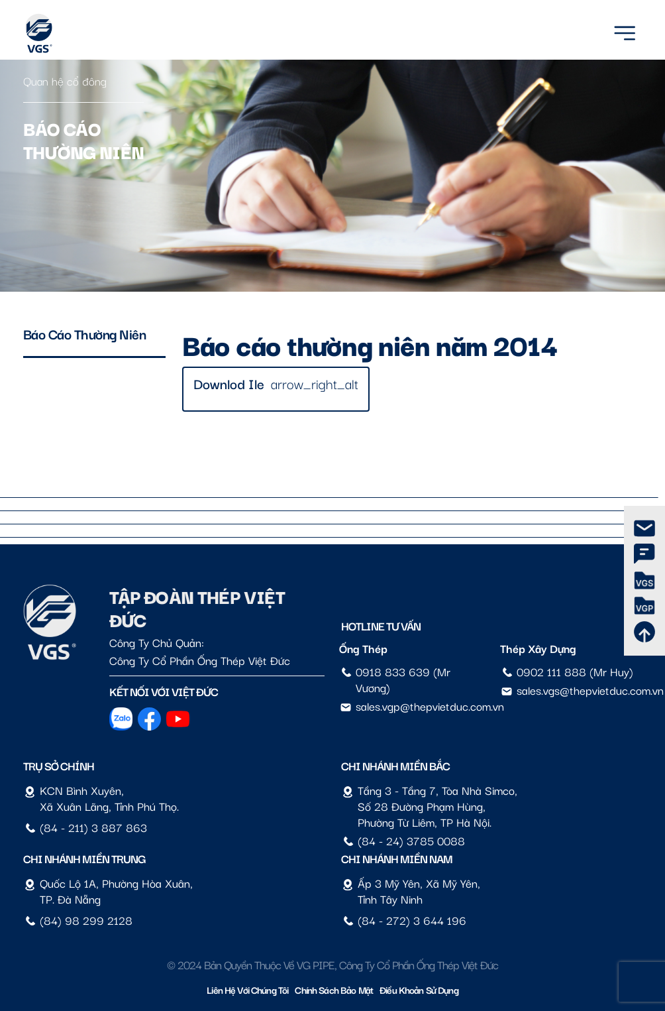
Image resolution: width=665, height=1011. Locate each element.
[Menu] (624, 31)
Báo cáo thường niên (84, 333)
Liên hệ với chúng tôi (247, 989)
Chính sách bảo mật (334, 989)
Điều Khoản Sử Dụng (419, 989)
